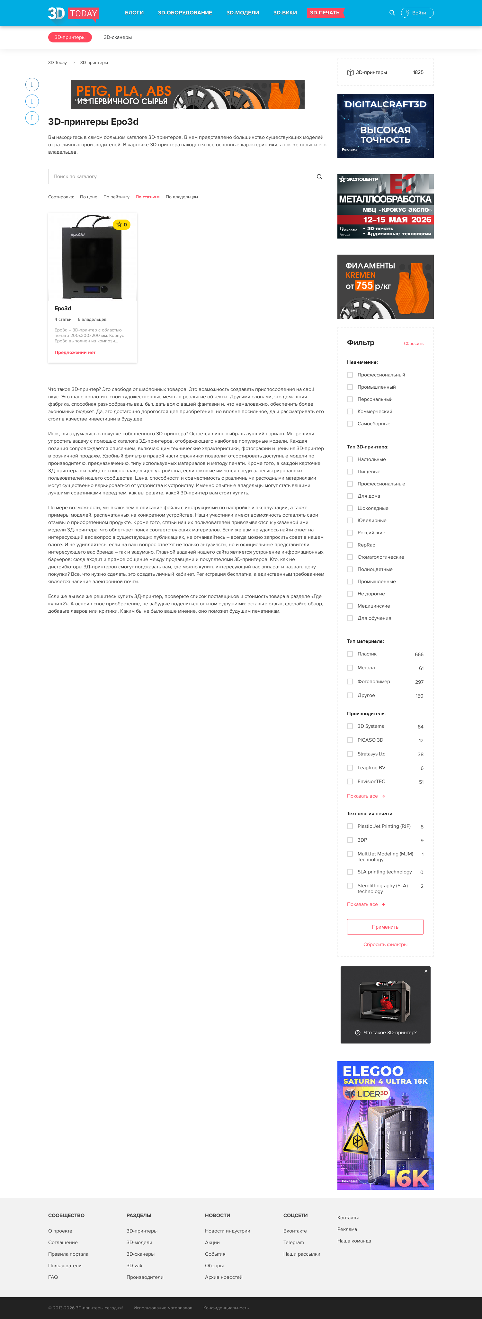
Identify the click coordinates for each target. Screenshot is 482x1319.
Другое (366, 695)
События (215, 1254)
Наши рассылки (301, 1254)
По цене (88, 197)
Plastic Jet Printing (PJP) (384, 826)
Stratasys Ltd (372, 754)
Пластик (367, 654)
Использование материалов (163, 1308)
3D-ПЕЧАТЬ (325, 13)
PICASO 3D (370, 740)
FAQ (53, 1277)
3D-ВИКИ (285, 13)
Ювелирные (372, 520)
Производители (145, 1277)
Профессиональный (381, 375)
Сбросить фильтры (385, 944)
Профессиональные (381, 484)
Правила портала (68, 1254)
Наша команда (354, 1241)
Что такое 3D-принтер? (390, 1032)
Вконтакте (295, 1231)
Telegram (293, 1242)
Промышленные (377, 581)
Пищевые (369, 471)
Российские (371, 533)
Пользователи (65, 1265)
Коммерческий (375, 411)
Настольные (372, 459)
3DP (362, 840)
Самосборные (374, 424)
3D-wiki (135, 1265)
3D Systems (371, 726)
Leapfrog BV (372, 768)
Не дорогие (371, 594)
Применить (385, 927)
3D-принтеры (70, 37)
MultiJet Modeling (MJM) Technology (385, 857)
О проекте (60, 1231)
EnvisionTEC (371, 782)
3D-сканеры (118, 37)
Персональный (375, 399)
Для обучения (374, 618)
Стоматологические (381, 557)
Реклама (83, 100)
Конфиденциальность (226, 1308)
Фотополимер (374, 682)
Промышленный (377, 387)
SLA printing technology (385, 872)
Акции (212, 1242)
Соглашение (63, 1242)
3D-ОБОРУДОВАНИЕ (185, 13)
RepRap (366, 545)
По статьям (148, 197)
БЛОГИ (134, 13)
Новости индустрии (227, 1231)
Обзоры (214, 1265)
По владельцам (182, 197)
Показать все (362, 796)
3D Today (57, 62)
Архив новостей (224, 1277)
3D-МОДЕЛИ (243, 13)
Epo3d (63, 308)
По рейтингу (116, 197)
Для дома (369, 496)
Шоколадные (373, 508)
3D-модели (139, 1242)
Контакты (348, 1218)
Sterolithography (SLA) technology (383, 888)
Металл (366, 668)
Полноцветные (375, 569)
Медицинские (374, 606)
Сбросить (414, 343)
